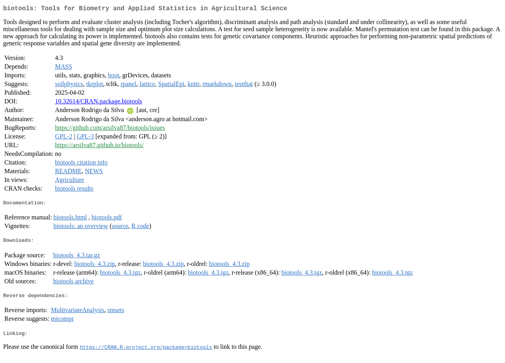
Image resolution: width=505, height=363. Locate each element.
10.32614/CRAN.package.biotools (98, 102)
